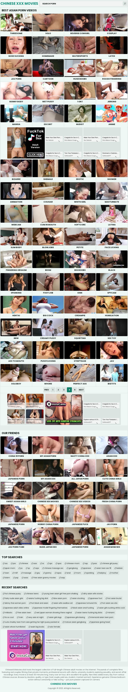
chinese (24, 563)
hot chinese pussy (13, 593)
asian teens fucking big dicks (89, 612)
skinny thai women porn (15, 603)
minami (111, 612)
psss (95, 563)
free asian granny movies (45, 577)
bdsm (7, 577)
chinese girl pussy (110, 563)
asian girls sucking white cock (112, 608)
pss (14, 563)
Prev (46, 390)
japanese (87, 568)
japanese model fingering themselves (50, 608)
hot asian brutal (114, 598)
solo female (55, 627)
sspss (59, 573)
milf (16, 573)
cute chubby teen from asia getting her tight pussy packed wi (32, 622)
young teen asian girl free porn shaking (61, 593)
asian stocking (78, 598)
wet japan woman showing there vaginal (54, 612)
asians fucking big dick (38, 598)
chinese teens (32, 593)
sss (6, 563)
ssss (35, 563)
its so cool (9, 617)
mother (115, 573)
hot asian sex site (109, 603)
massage (27, 573)
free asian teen (24, 612)
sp (29, 568)
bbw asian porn (60, 598)
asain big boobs (37, 627)
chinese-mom (73, 563)
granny (48, 573)
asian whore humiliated (15, 627)
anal (68, 573)
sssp (63, 577)
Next (81, 390)
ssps (37, 568)
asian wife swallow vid (63, 603)
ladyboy (102, 573)
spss (59, 563)
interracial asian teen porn (101, 617)
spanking (90, 573)
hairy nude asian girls (14, 598)
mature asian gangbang (75, 622)
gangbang (73, 568)
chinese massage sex (53, 568)
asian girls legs (55, 617)
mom (78, 573)
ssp (86, 563)
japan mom (10, 568)
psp (16, 577)
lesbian (119, 568)
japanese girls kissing (76, 617)
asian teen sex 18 (103, 568)
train (21, 617)
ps (21, 568)
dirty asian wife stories (93, 593)
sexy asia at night (36, 617)
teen (7, 573)
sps (50, 563)
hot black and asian (39, 603)
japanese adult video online (17, 608)
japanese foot (96, 598)
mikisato (8, 612)
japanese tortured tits (87, 603)
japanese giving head (100, 622)
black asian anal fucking (83, 608)
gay (38, 573)
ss (43, 563)
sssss (26, 577)
